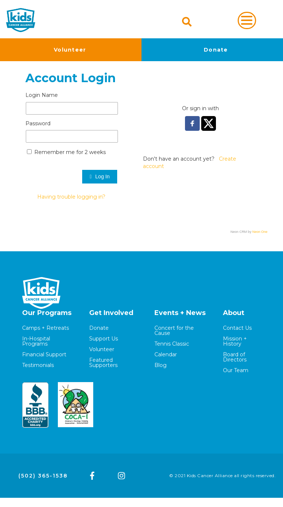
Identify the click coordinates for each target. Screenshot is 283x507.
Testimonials (38, 365)
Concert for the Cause (174, 330)
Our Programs (46, 313)
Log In (99, 176)
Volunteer (70, 49)
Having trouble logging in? (71, 196)
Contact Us (237, 328)
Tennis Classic (171, 343)
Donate (216, 49)
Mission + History (235, 341)
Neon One (260, 232)
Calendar (165, 354)
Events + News (180, 313)
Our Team (235, 370)
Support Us (103, 338)
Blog (160, 365)
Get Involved (111, 313)
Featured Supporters (103, 362)
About (233, 313)
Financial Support (44, 354)
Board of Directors (235, 357)
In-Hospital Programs (36, 341)
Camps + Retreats (45, 328)
